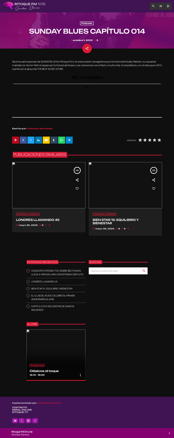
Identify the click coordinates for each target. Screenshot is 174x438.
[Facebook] (35, 420)
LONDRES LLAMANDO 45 (44, 281)
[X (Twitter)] (22, 420)
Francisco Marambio (40, 129)
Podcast (86, 23)
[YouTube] (15, 420)
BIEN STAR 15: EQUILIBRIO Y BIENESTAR (51, 288)
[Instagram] (28, 420)
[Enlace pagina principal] (24, 6)
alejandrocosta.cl (49, 403)
